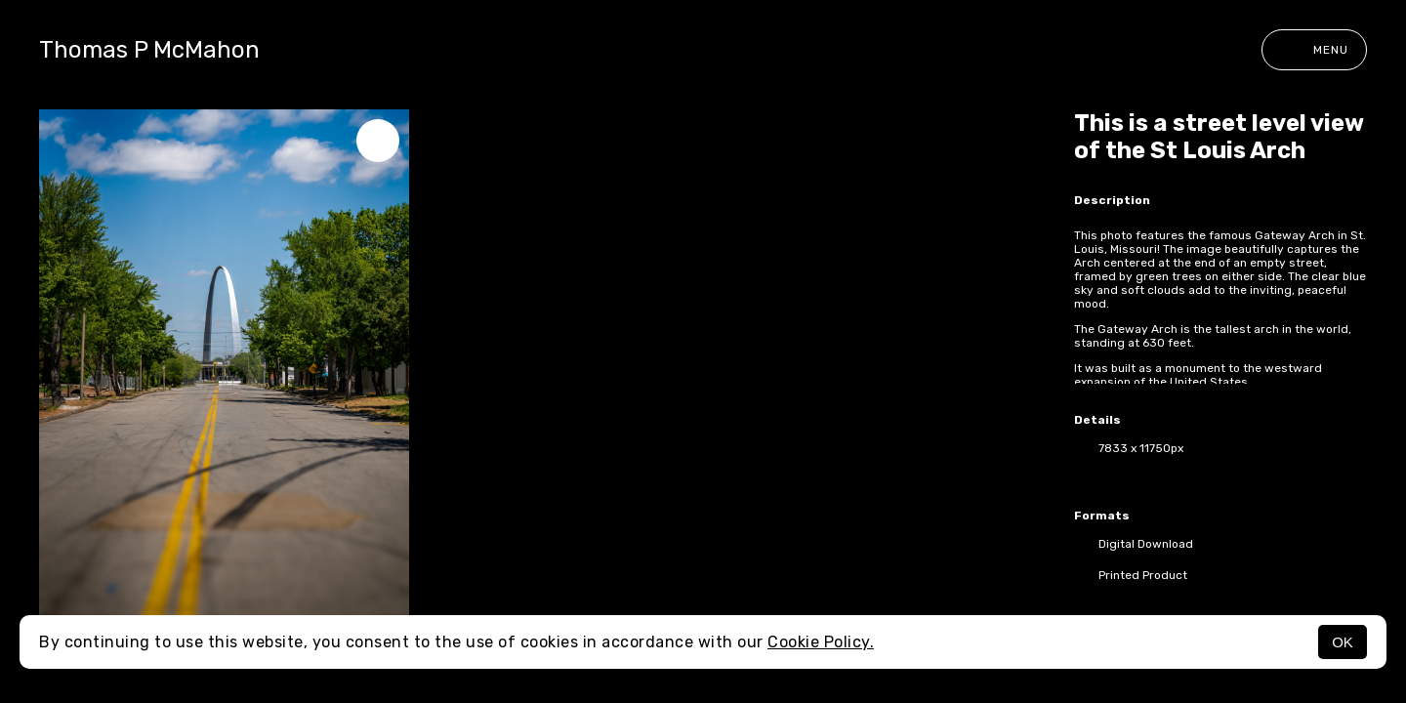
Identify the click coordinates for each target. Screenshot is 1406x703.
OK (1342, 642)
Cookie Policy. (820, 642)
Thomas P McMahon (149, 49)
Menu (1314, 50)
